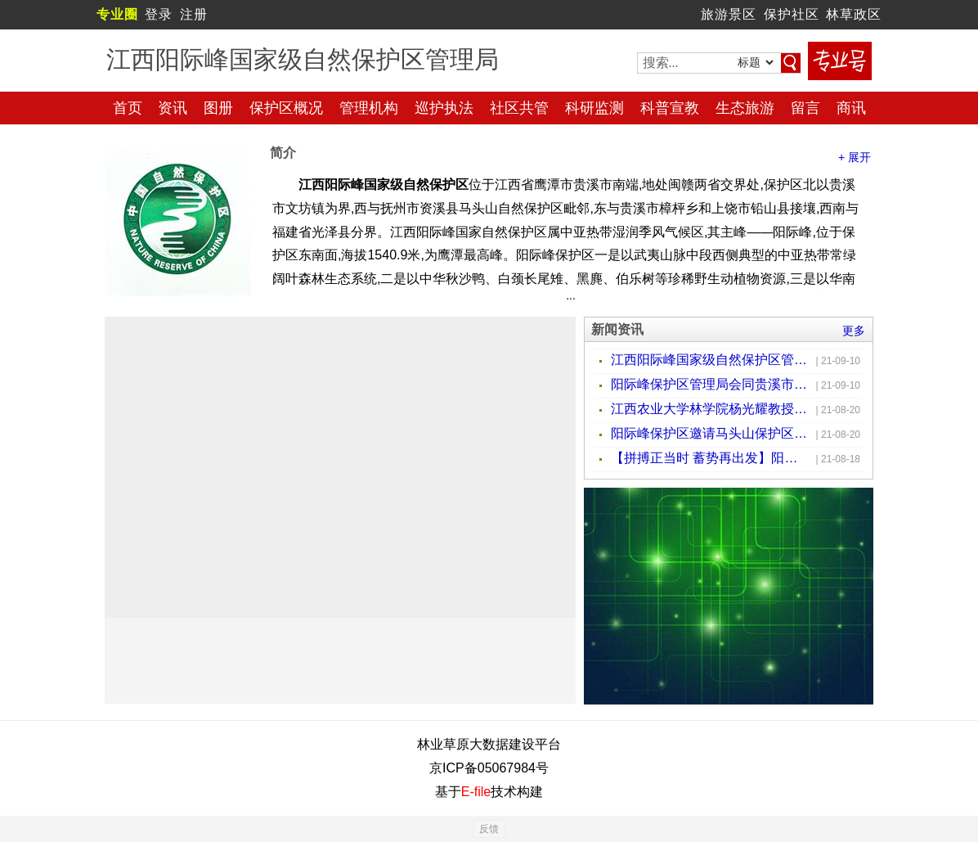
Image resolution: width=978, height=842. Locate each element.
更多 (853, 330)
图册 (218, 108)
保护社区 (791, 14)
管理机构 (368, 108)
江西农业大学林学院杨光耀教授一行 (709, 409)
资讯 (172, 108)
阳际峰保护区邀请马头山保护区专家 (709, 433)
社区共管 (519, 108)
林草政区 (854, 14)
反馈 (489, 829)
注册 (194, 14)
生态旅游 (745, 108)
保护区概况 (286, 108)
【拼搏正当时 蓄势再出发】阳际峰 (709, 458)
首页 (127, 108)
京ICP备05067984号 (489, 768)
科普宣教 (669, 108)
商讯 (851, 108)
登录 (159, 14)
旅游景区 (728, 14)
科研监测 (594, 108)
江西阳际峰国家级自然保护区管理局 (709, 360)
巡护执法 (444, 108)
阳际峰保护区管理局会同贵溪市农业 (709, 384)
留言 (805, 108)
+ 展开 (854, 157)
